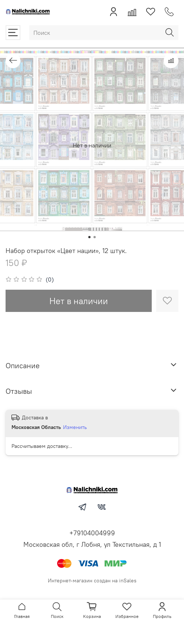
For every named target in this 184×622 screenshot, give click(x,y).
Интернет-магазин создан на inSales (92, 580)
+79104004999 (92, 533)
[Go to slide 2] (94, 237)
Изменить (75, 427)
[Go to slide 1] (89, 237)
